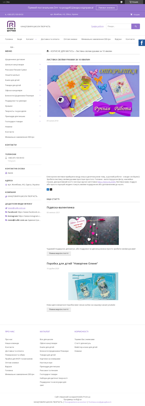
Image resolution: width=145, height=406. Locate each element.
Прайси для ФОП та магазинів (19, 358)
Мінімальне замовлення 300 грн (96, 39)
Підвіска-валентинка (60, 207)
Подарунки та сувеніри (15, 100)
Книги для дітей (12, 80)
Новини (8, 126)
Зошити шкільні (12, 75)
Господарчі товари (14, 121)
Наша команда (12, 343)
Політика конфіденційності (99, 402)
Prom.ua (86, 397)
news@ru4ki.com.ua (16, 208)
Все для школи (46, 339)
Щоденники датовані (15, 59)
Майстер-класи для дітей (86, 347)
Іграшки (8, 106)
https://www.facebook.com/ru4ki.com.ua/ (36, 212)
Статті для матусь (83, 343)
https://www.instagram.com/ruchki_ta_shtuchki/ (39, 216)
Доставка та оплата (50, 39)
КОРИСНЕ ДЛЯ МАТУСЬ (62, 51)
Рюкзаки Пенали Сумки (16, 69)
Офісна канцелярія (13, 90)
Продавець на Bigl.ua (72, 399)
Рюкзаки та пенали (49, 370)
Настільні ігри (46, 362)
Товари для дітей (13, 85)
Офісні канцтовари (48, 343)
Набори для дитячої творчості (54, 378)
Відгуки (118, 39)
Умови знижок (106, 7)
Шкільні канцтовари (14, 64)
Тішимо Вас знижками (84, 339)
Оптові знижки (70, 39)
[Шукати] (135, 26)
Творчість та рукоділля (15, 111)
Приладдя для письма (15, 116)
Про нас (8, 339)
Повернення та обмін (15, 355)
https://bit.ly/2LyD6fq (106, 182)
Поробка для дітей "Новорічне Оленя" (72, 263)
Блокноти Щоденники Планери (19, 95)
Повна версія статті (58, 253)
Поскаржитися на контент (75, 402)
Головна (9, 39)
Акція (19, 39)
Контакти (130, 39)
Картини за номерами (50, 358)
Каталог (30, 39)
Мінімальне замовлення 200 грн (19, 374)
